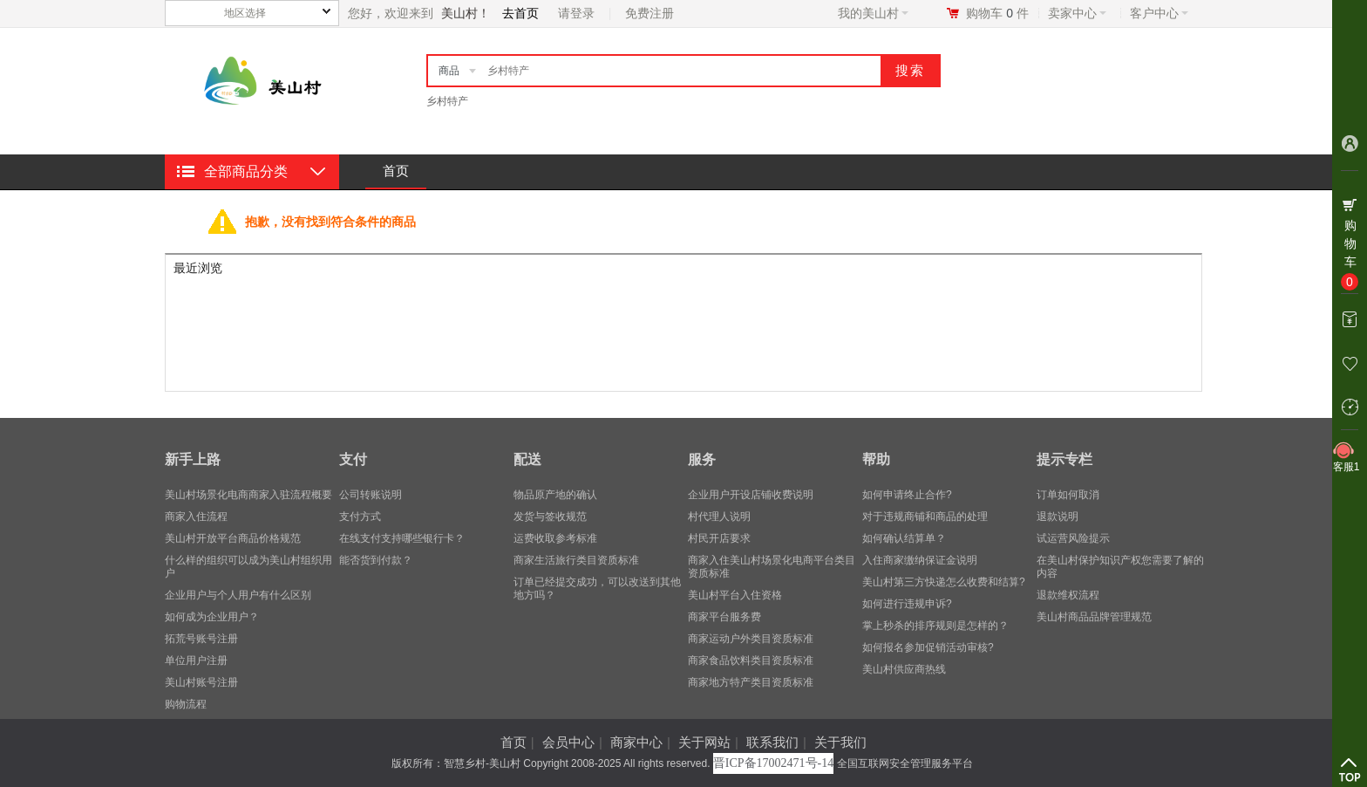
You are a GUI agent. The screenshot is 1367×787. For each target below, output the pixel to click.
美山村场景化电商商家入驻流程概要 (248, 495)
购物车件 (997, 13)
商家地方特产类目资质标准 (750, 682)
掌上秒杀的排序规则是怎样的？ (935, 625)
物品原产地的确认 (555, 495)
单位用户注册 (196, 660)
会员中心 (568, 742)
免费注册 (649, 13)
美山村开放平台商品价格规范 (233, 538)
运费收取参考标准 (555, 538)
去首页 (520, 13)
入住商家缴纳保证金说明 (919, 560)
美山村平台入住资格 (735, 595)
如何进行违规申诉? (907, 604)
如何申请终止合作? (907, 495)
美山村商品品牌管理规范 (1094, 617)
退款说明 (1057, 516)
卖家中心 (1077, 13)
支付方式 (360, 516)
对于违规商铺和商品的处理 (925, 516)
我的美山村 (873, 13)
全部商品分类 (246, 171)
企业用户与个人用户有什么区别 (238, 595)
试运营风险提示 (1073, 538)
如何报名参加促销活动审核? (928, 647)
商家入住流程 (196, 516)
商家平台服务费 (724, 617)
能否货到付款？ (375, 560)
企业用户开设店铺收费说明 (750, 495)
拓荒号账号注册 (201, 639)
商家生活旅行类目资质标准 (576, 560)
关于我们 (840, 742)
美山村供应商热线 (904, 669)
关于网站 (704, 742)
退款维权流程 (1068, 595)
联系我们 (772, 742)
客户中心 (1159, 13)
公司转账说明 (370, 495)
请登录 (576, 13)
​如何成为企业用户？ (212, 617)
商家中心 (636, 742)
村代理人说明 (719, 516)
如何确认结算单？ (904, 538)
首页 (396, 170)
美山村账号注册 (201, 682)
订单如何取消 (1068, 495)
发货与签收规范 (550, 516)
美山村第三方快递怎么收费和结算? (943, 582)
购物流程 (186, 704)
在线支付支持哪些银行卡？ (402, 538)
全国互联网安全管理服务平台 (905, 763)
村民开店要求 (719, 538)
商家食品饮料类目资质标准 (750, 660)
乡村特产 (447, 101)
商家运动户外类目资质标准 (750, 639)
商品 (449, 71)
